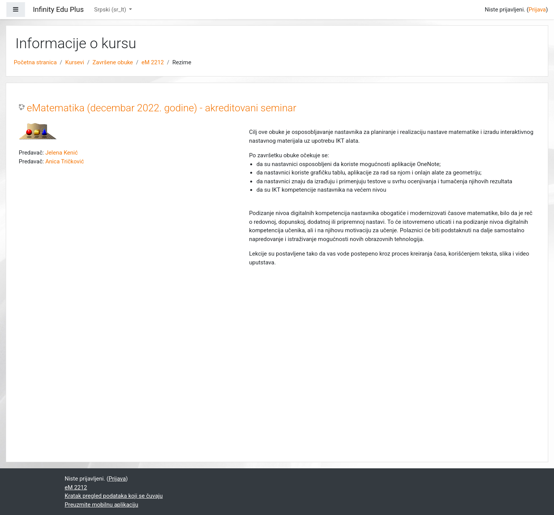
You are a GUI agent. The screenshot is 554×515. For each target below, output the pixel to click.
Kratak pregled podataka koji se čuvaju (114, 495)
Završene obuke (113, 62)
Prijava (537, 9)
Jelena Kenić (61, 152)
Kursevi (74, 62)
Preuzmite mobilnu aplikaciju (101, 504)
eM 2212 (153, 62)
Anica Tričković (64, 161)
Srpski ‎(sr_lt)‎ (110, 9)
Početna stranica (35, 62)
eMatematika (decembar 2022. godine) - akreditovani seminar (162, 108)
